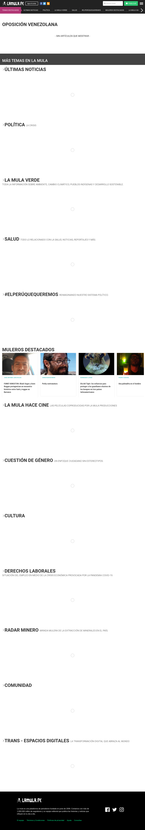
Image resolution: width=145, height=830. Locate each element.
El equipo (20, 820)
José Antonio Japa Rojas (12, 377)
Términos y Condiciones (36, 820)
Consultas (78, 820)
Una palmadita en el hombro (130, 383)
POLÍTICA (46, 10)
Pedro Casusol (124, 377)
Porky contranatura (49, 383)
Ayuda (69, 820)
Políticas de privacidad (55, 820)
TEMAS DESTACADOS (10, 10)
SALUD (74, 10)
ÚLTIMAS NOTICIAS (30, 10)
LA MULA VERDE (61, 10)
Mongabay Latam (86, 377)
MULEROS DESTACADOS (114, 10)
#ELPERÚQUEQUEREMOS (91, 10)
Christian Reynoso (48, 377)
